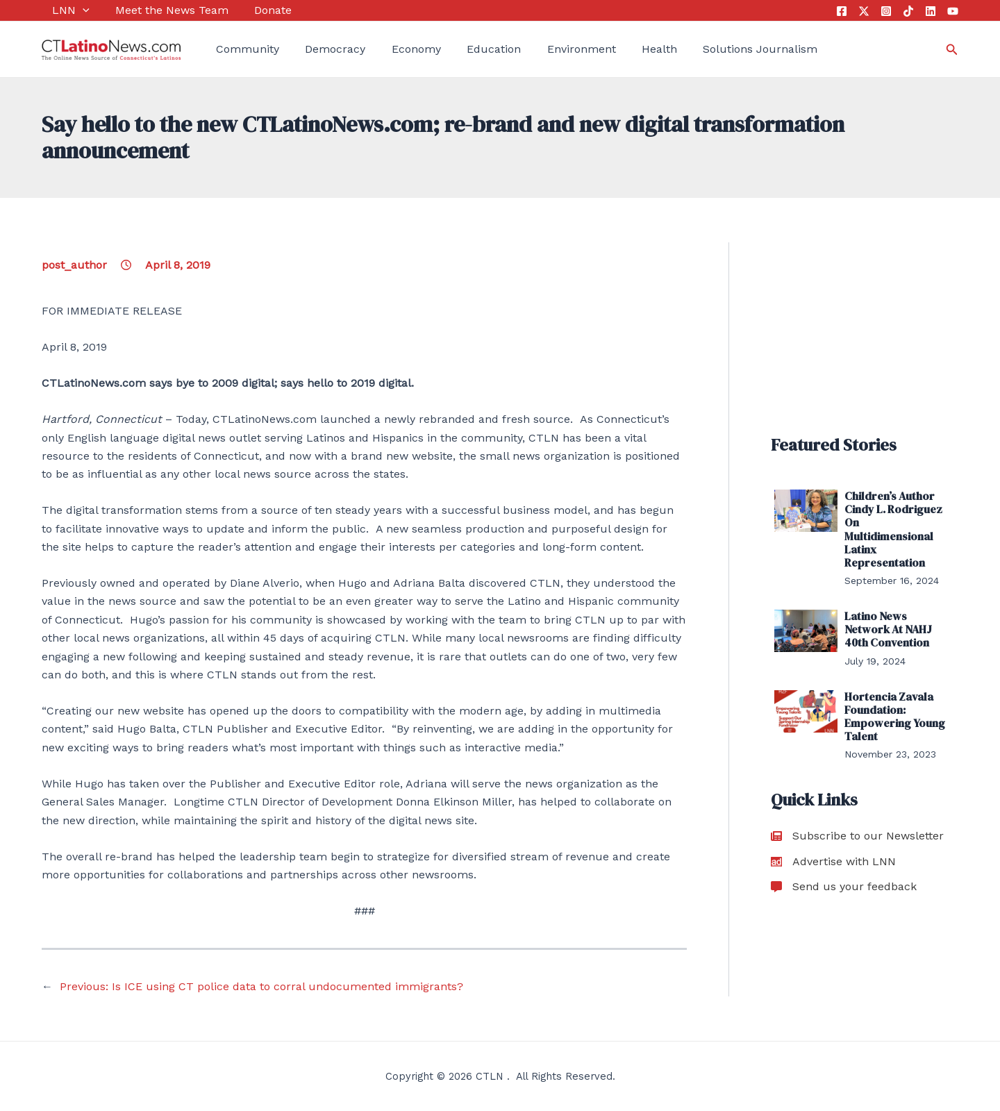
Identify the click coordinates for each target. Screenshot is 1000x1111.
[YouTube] (952, 11)
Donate (252, 10)
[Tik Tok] (908, 11)
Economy (394, 49)
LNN (60, 10)
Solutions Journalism (717, 49)
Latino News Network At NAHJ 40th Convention (888, 629)
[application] (72, 10)
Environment (549, 49)
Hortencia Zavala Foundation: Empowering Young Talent (894, 716)
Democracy (320, 49)
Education (467, 49)
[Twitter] (863, 11)
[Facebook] (841, 11)
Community (237, 49)
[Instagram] (886, 11)
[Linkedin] (930, 11)
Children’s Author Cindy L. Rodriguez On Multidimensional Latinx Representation (893, 529)
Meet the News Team (155, 10)
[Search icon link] (952, 49)
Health (622, 49)
